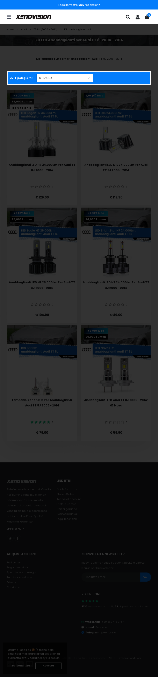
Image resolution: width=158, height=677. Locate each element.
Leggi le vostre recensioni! (79, 5)
